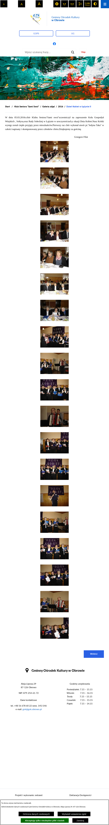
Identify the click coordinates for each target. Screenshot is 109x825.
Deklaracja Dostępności (80, 795)
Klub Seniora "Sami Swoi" (26, 106)
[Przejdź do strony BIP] (83, 52)
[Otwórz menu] (105, 4)
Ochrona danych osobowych (36, 814)
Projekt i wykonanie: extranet (28, 795)
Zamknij (80, 820)
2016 (60, 106)
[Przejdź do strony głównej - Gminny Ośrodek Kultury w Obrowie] (54, 18)
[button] (54, 161)
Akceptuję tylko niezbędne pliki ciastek (44, 820)
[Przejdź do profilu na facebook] (54, 43)
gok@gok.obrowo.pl (32, 709)
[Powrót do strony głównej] (7, 106)
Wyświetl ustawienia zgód (74, 814)
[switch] (56, 3)
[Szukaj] (72, 52)
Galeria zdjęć (48, 106)
